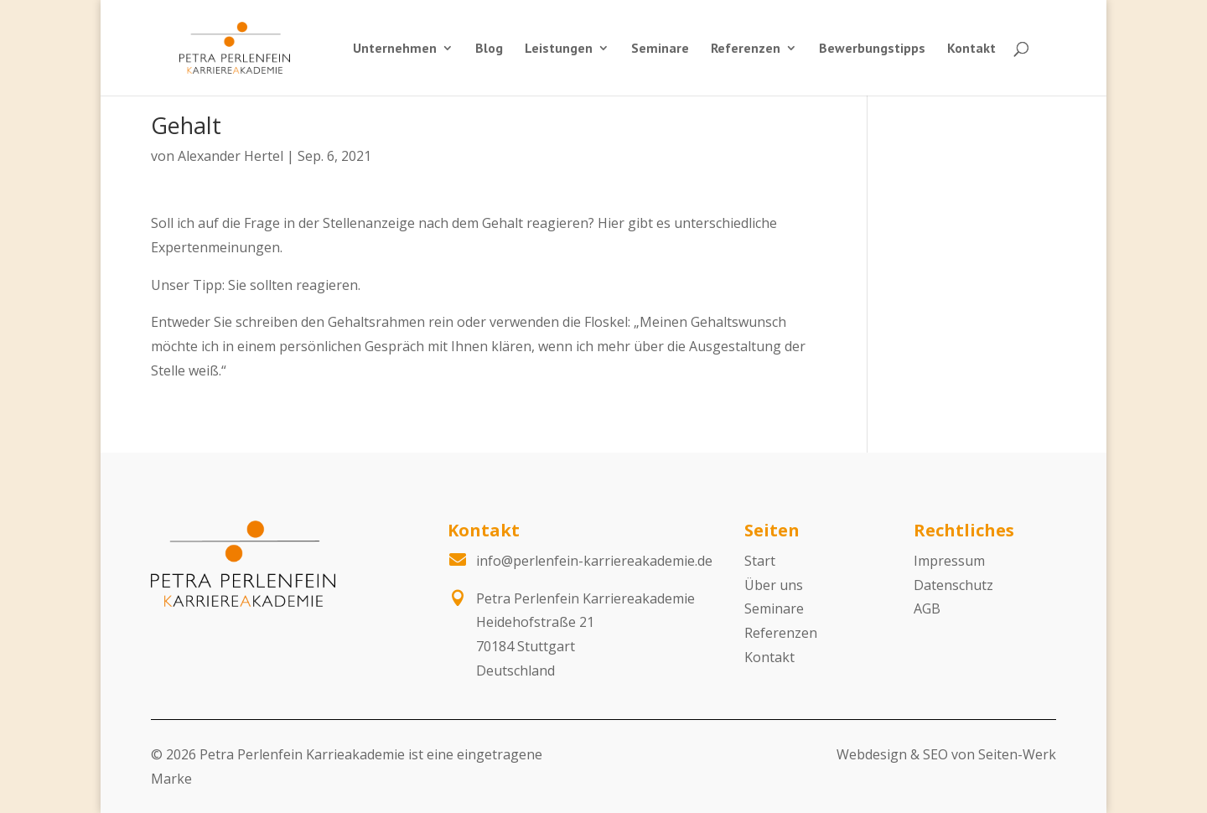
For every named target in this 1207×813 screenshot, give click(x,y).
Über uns (773, 585)
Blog (489, 49)
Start (759, 560)
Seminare (660, 49)
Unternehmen (395, 49)
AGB (927, 608)
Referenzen (745, 49)
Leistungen (559, 49)
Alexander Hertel (230, 156)
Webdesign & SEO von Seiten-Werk (946, 754)
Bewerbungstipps (872, 49)
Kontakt (971, 49)
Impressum (949, 560)
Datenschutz (953, 585)
